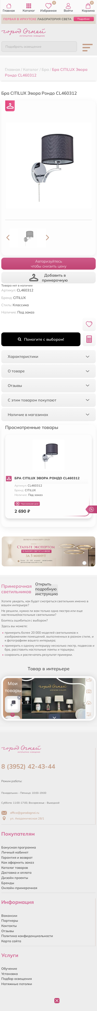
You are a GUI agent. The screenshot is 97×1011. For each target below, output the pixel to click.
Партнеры (9, 920)
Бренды (7, 883)
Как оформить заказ (17, 862)
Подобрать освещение (23, 46)
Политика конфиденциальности (27, 936)
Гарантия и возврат (17, 857)
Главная (9, 7)
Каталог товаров (14, 867)
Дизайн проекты (14, 878)
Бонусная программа (18, 847)
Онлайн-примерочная (19, 888)
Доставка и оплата (16, 872)
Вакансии (9, 915)
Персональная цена (27, 504)
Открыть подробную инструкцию (46, 589)
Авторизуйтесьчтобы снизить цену (48, 264)
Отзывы (7, 931)
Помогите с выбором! (41, 339)
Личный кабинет (14, 852)
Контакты (9, 926)
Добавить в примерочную (48, 278)
